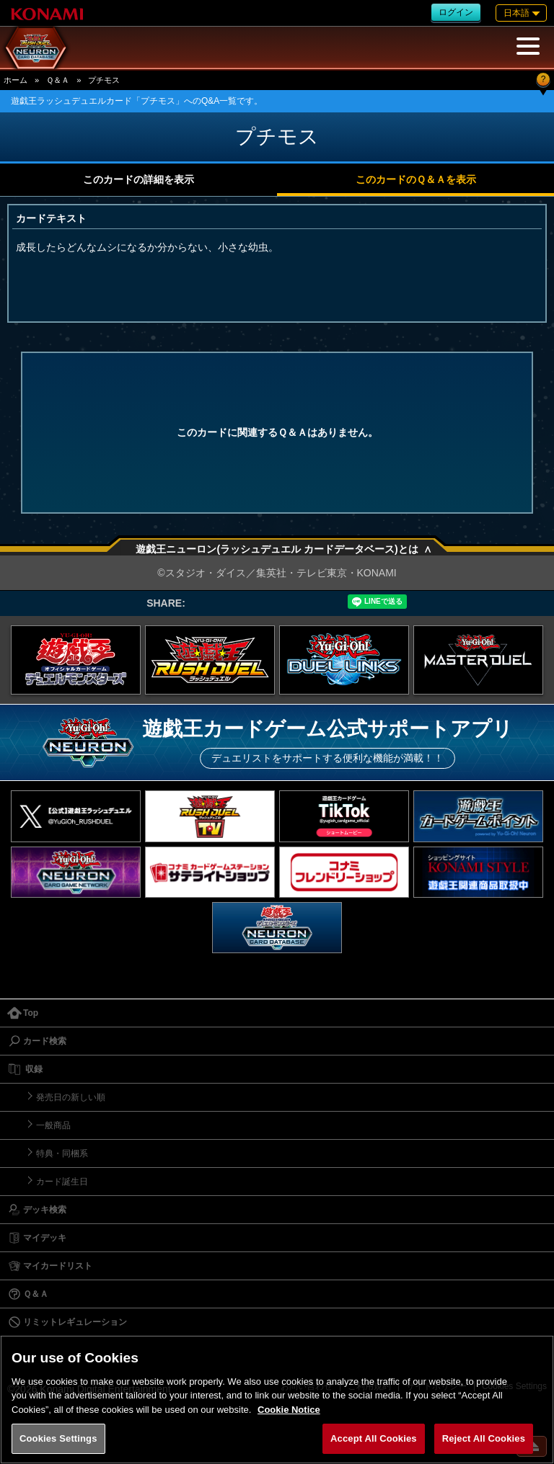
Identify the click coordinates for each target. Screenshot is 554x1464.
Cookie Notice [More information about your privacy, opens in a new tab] (289, 1409)
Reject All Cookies (483, 1438)
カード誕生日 (62, 1182)
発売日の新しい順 (70, 1097)
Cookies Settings (58, 1438)
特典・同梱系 (62, 1153)
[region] (277, 1399)
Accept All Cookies (373, 1438)
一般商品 (53, 1125)
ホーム (15, 80)
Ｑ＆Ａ (57, 80)
